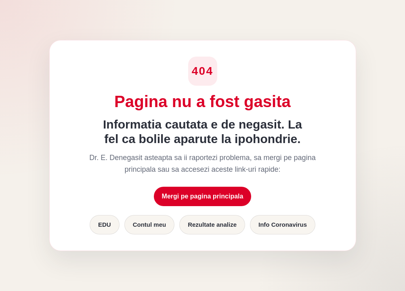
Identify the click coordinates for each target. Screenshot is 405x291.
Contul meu (149, 224)
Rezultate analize (212, 224)
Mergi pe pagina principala (202, 196)
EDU (104, 224)
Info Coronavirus (282, 224)
